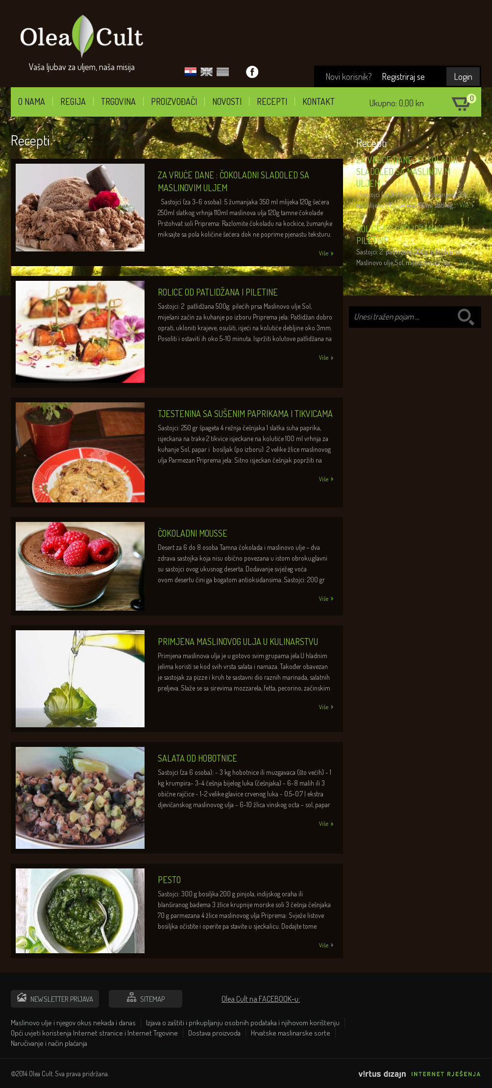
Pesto (169, 879)
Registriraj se (403, 76)
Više (464, 205)
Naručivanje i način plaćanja (49, 1043)
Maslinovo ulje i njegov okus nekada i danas (73, 1022)
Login (463, 76)
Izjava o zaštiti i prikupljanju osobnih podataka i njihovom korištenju (243, 1022)
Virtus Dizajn (420, 1077)
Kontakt (318, 101)
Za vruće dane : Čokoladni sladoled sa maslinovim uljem (406, 171)
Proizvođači (174, 101)
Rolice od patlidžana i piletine (218, 292)
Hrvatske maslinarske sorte (290, 1033)
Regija (73, 101)
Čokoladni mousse (192, 533)
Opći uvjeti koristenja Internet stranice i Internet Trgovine (94, 1033)
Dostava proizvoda (214, 1033)
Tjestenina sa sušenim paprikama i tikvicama (245, 413)
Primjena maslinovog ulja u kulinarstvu (238, 641)
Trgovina (118, 101)
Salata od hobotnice (197, 758)
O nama (31, 101)
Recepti (272, 101)
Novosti (227, 101)
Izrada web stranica (478, 1085)
